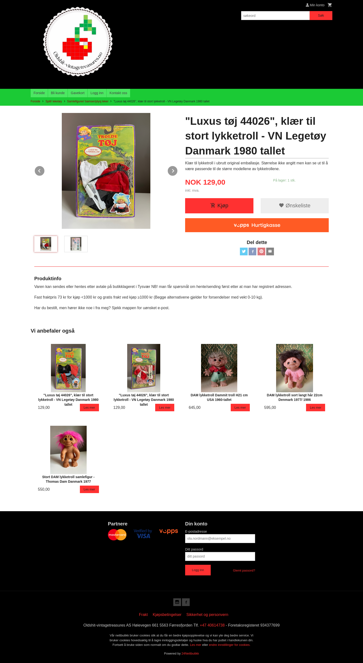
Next (177, 170)
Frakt (143, 615)
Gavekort (77, 93)
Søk (321, 15)
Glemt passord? (244, 570)
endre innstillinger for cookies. (230, 645)
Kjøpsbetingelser (167, 615)
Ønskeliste (294, 205)
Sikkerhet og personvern (207, 615)
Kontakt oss (118, 93)
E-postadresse (196, 531)
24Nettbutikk (190, 653)
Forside (39, 93)
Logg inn (97, 93)
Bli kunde (58, 93)
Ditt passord (194, 549)
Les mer (196, 645)
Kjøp (219, 205)
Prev (44, 170)
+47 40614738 (212, 625)
